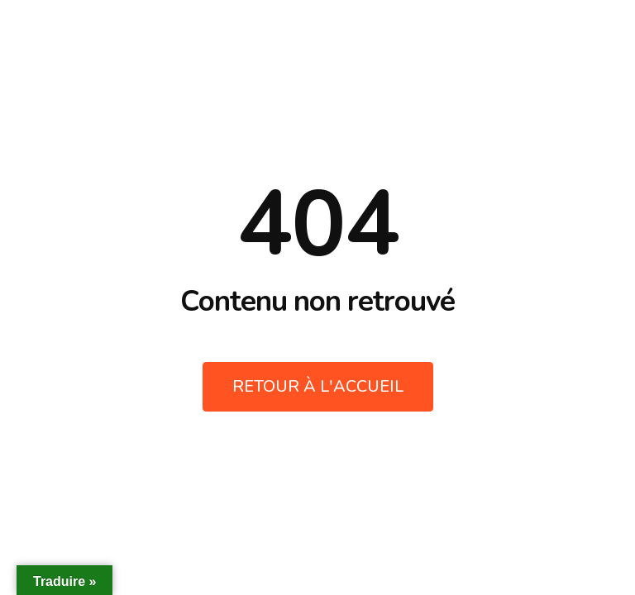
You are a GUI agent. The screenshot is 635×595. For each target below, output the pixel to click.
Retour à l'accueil (317, 386)
